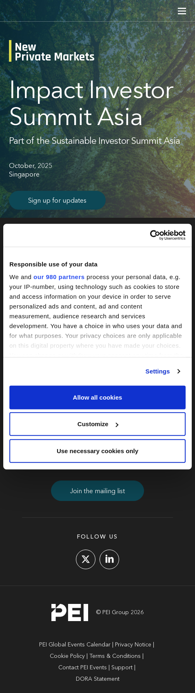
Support (122, 668)
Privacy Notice (133, 645)
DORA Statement (98, 679)
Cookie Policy (67, 656)
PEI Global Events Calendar (75, 645)
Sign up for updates (57, 201)
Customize (98, 423)
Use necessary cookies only (97, 450)
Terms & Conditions (115, 656)
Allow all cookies (97, 396)
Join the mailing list (97, 491)
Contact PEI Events (82, 668)
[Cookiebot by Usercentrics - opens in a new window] (150, 235)
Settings (158, 371)
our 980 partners (59, 276)
